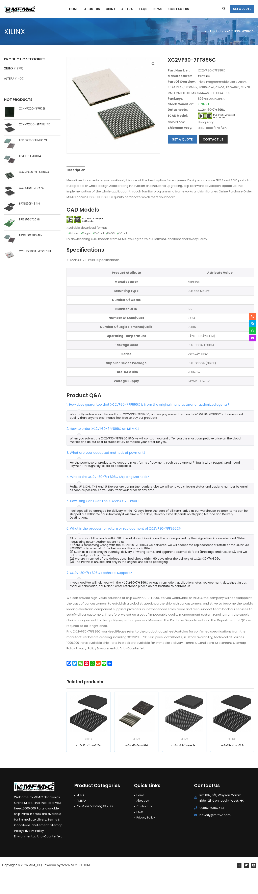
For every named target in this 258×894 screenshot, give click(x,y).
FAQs (140, 833)
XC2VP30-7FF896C (211, 109)
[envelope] (252, 338)
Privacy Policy (146, 838)
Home (141, 816)
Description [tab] (76, 191)
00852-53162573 (212, 829)
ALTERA (9, 78)
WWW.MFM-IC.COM (75, 886)
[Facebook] (239, 886)
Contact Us (145, 827)
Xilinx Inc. (204, 76)
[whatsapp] (252, 330)
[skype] (252, 323)
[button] (153, 63)
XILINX (8, 68)
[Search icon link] (224, 9)
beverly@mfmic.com (215, 836)
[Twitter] (246, 886)
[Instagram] (253, 886)
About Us (143, 822)
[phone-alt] (252, 316)
